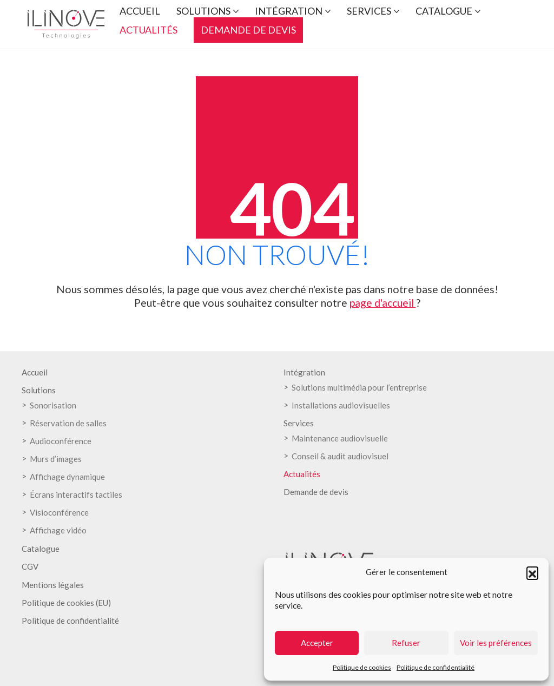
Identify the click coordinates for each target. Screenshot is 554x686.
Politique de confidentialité (435, 667)
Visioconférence (59, 512)
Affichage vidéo (58, 530)
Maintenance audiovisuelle (340, 438)
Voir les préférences (496, 643)
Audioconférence (60, 441)
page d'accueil (382, 302)
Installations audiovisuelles (341, 405)
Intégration (304, 372)
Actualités (301, 474)
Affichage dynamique (67, 476)
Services (298, 423)
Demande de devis (315, 492)
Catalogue (41, 548)
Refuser (406, 643)
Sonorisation (53, 405)
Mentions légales (53, 585)
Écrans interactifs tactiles (76, 494)
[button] (532, 572)
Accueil (35, 372)
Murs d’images (56, 459)
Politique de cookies (362, 667)
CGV (30, 566)
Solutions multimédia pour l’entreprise (359, 387)
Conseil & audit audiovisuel (340, 456)
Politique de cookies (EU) (66, 603)
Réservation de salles (68, 423)
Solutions (39, 390)
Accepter (317, 643)
